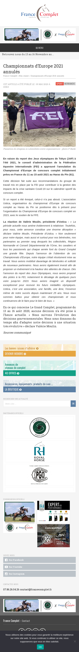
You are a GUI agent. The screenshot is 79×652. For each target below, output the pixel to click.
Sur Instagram (14, 573)
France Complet (10, 75)
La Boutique (13, 389)
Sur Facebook (14, 560)
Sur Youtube (13, 567)
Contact (26, 621)
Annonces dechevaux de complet (15, 366)
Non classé (24, 75)
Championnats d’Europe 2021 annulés (47, 75)
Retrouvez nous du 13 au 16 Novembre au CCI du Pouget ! (28, 54)
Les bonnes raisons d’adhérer (21, 348)
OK (40, 647)
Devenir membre (15, 354)
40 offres (12, 373)
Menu (39, 47)
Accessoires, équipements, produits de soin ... (29, 384)
